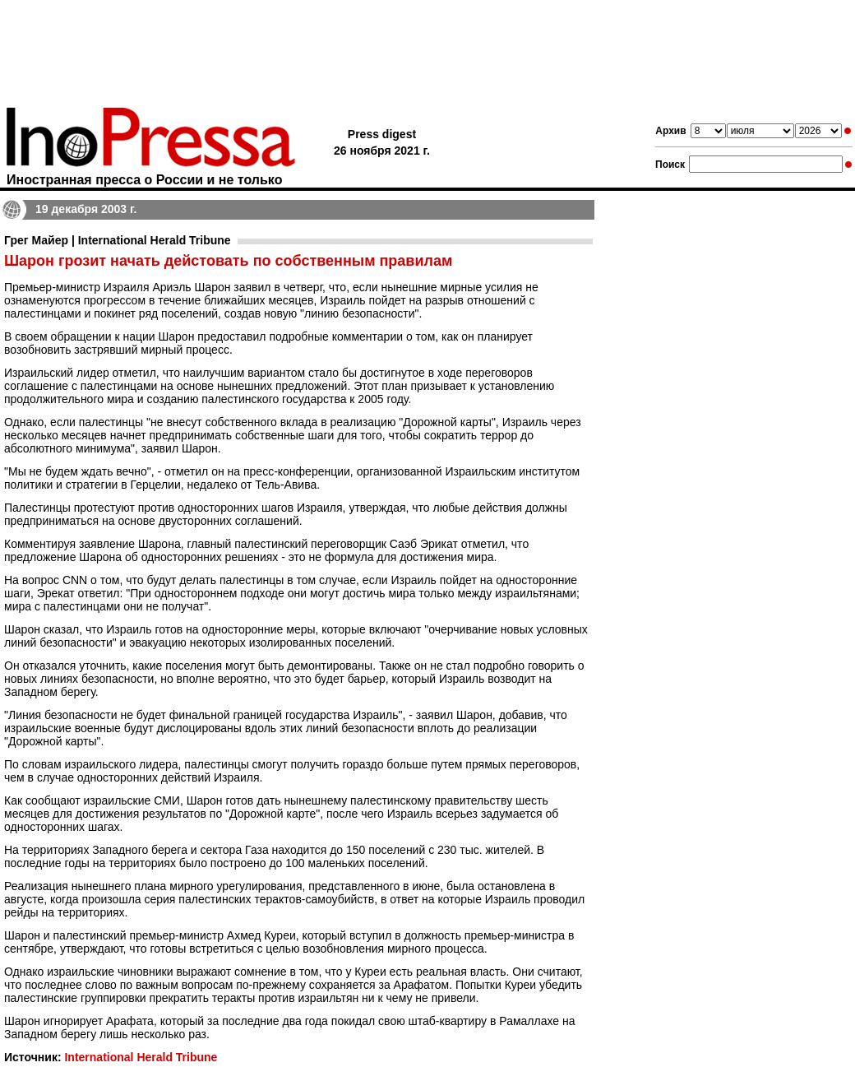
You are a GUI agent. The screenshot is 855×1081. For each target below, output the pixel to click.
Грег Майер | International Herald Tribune (117, 240)
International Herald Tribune (140, 1057)
